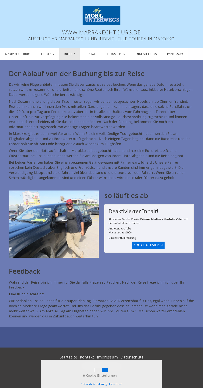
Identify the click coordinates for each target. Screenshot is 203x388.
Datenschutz (132, 357)
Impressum (175, 54)
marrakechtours (18, 54)
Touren (46, 54)
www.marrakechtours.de (101, 32)
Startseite (68, 357)
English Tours (146, 54)
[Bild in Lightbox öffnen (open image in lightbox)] (54, 224)
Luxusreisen (116, 54)
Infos (68, 54)
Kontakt (91, 54)
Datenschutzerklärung (122, 237)
